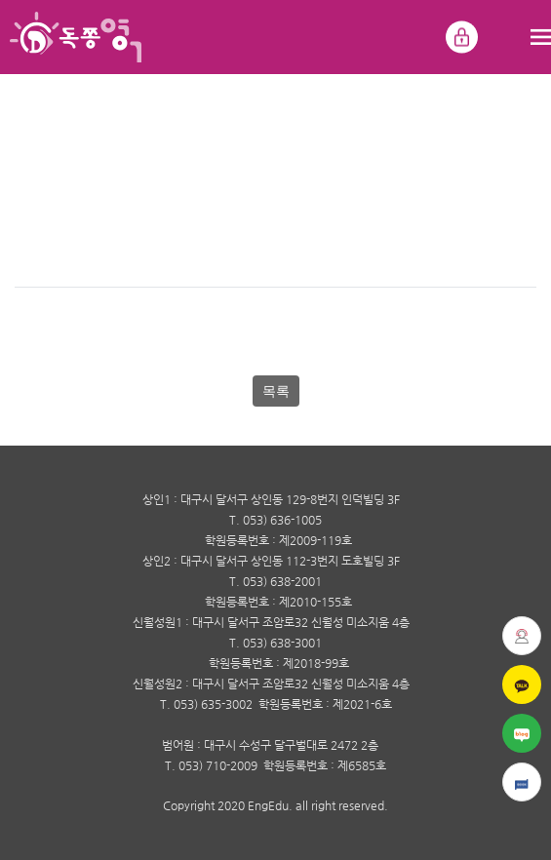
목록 (276, 391)
